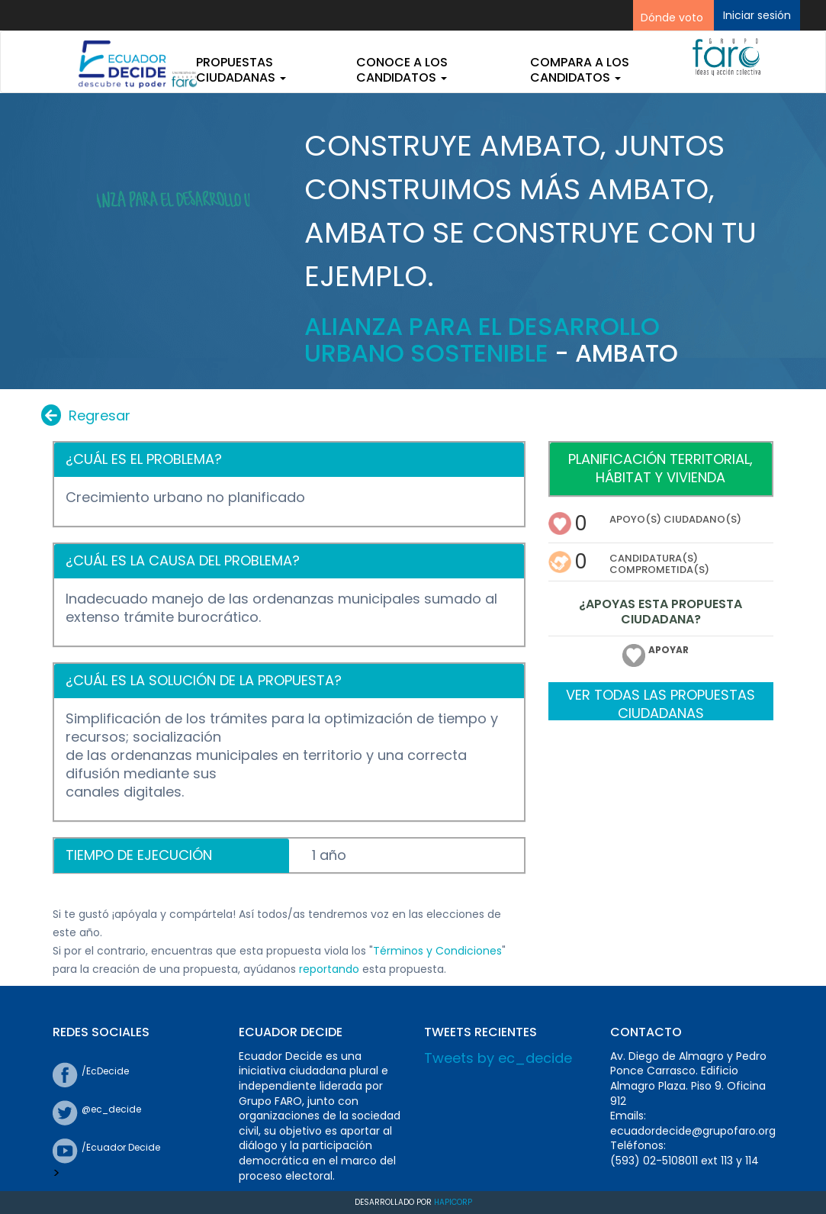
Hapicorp (453, 1202)
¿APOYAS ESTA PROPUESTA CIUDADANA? (660, 613)
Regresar (85, 415)
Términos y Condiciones (437, 950)
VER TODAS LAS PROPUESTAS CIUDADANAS (660, 702)
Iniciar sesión (757, 15)
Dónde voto (672, 17)
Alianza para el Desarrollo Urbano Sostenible (482, 339)
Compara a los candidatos (579, 69)
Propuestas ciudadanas (241, 69)
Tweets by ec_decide (498, 1057)
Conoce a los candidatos (402, 69)
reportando (329, 969)
